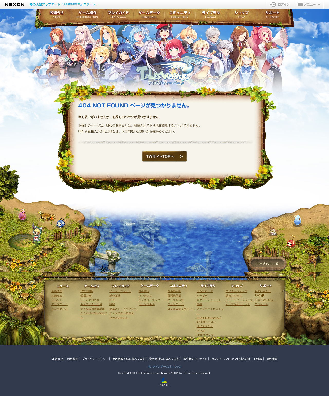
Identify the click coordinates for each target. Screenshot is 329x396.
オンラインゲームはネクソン (165, 366)
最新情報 (56, 291)
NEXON (14, 4)
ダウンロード (205, 291)
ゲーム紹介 (87, 16)
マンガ (201, 330)
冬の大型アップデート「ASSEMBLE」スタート (63, 4)
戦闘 (112, 304)
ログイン (280, 4)
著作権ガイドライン (195, 359)
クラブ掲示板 (176, 300)
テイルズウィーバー (173, 69)
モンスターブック (149, 300)
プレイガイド (118, 16)
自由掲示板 (174, 291)
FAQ (257, 295)
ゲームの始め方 (89, 300)
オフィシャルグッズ (209, 317)
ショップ (241, 16)
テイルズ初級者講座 (92, 308)
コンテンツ (145, 295)
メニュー (309, 4)
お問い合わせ (263, 291)
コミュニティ (179, 16)
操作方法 (114, 295)
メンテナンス (59, 308)
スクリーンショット (209, 300)
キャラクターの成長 (121, 313)
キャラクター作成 (91, 304)
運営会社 (57, 359)
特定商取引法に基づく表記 (128, 359)
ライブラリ (210, 16)
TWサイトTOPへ (164, 156)
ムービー (202, 295)
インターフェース (120, 291)
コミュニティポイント (181, 308)
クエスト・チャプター (122, 308)
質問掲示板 (174, 295)
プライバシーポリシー (95, 359)
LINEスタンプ (205, 335)
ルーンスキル (147, 304)
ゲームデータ (149, 16)
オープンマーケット (238, 304)
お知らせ (55, 16)
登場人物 (85, 295)
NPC (112, 300)
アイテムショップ (236, 291)
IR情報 (258, 359)
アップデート (59, 304)
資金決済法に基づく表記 (164, 359)
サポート (272, 16)
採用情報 (271, 359)
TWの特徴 (86, 291)
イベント (56, 300)
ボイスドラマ (205, 326)
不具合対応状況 (264, 300)
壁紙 (199, 304)
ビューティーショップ (239, 300)
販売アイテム (234, 295)
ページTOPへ (268, 264)
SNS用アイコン (206, 321)
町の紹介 (144, 291)
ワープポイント (119, 317)
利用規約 (72, 359)
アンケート (261, 304)
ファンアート (176, 304)
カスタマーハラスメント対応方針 (230, 359)
